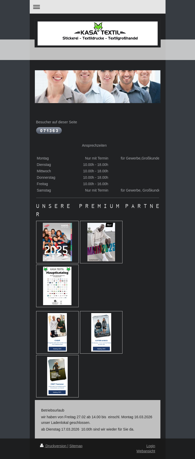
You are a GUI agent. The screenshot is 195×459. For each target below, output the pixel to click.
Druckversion (53, 446)
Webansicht (146, 451)
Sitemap (76, 446)
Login (150, 446)
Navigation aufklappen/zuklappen (97, 6)
